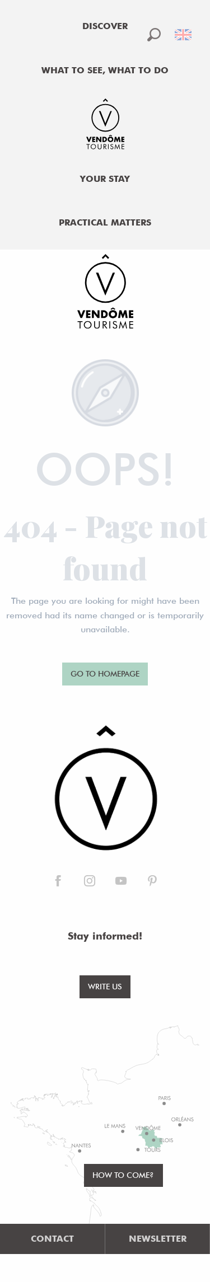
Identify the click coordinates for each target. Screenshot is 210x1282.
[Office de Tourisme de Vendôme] (105, 293)
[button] (154, 35)
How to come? (123, 1175)
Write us (105, 986)
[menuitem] (105, 26)
